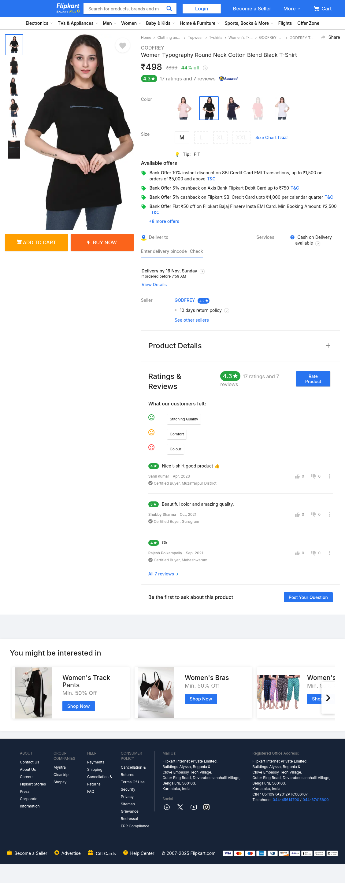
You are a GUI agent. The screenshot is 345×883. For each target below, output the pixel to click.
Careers (27, 776)
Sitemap (128, 804)
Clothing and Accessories (169, 37)
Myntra (60, 767)
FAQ (90, 791)
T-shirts (216, 37)
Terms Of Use (133, 782)
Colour (175, 449)
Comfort (177, 434)
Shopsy (60, 782)
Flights (285, 23)
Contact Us (29, 762)
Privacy (127, 796)
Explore (68, 11)
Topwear (195, 37)
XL (220, 137)
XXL (241, 137)
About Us (28, 769)
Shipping (94, 769)
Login (201, 9)
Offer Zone (308, 23)
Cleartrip (61, 774)
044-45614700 (286, 799)
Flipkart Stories (33, 784)
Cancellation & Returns (99, 780)
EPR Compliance (135, 826)
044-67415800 (315, 799)
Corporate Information (30, 802)
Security (128, 789)
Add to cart (36, 242)
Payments (95, 762)
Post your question (308, 597)
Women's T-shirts (240, 37)
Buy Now (102, 242)
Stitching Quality (184, 419)
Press (25, 791)
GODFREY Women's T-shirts (271, 37)
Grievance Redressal (130, 815)
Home (146, 37)
